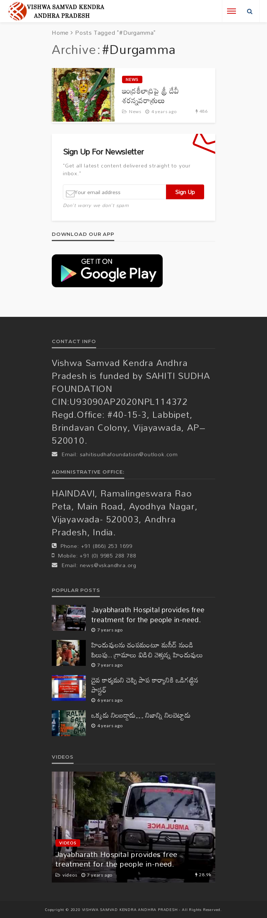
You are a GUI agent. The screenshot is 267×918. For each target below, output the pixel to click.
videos (68, 842)
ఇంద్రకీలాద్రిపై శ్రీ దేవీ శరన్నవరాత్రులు (150, 95)
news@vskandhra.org (108, 565)
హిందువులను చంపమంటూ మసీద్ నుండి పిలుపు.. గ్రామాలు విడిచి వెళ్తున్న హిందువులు (147, 650)
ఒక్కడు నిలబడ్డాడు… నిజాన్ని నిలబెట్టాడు (140, 715)
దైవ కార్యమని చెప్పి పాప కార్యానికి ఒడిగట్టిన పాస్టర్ (145, 685)
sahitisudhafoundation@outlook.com (129, 454)
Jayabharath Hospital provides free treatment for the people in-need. (148, 614)
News (132, 79)
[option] (133, 827)
